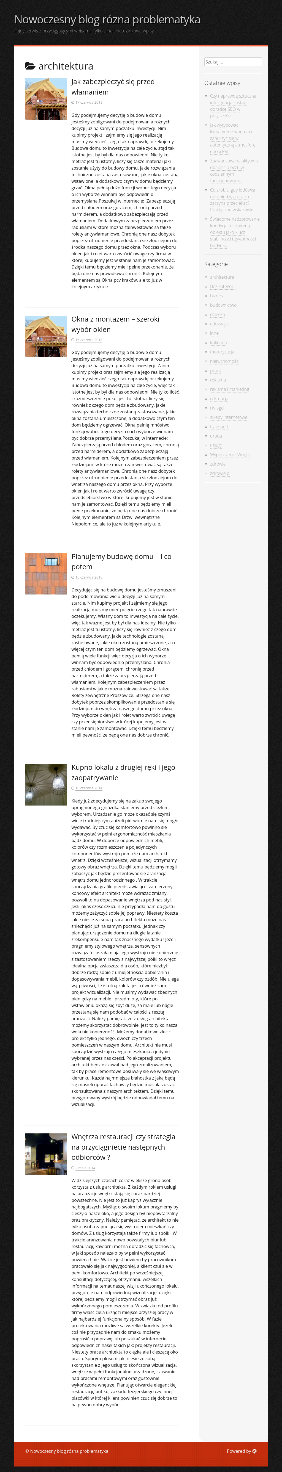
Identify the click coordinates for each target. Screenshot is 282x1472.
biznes (216, 296)
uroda (216, 436)
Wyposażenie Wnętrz (230, 455)
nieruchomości (224, 361)
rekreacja (219, 398)
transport (219, 427)
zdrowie (218, 464)
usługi (216, 445)
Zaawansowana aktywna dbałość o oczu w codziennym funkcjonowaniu (234, 171)
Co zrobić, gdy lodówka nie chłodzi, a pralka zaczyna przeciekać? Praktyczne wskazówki (232, 200)
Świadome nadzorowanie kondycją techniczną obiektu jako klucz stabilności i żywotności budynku (235, 232)
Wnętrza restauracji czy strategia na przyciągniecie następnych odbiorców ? (123, 1147)
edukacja (219, 324)
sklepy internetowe (228, 417)
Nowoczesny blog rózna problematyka (107, 19)
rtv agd (217, 408)
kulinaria (218, 342)
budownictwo (223, 305)
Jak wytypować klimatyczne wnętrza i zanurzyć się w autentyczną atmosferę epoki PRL (233, 138)
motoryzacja (222, 352)
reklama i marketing (229, 389)
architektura (222, 277)
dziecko (217, 314)
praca (215, 370)
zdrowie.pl (220, 473)
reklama (218, 380)
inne (214, 333)
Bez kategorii (222, 286)
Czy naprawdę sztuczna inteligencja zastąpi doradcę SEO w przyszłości (233, 106)
